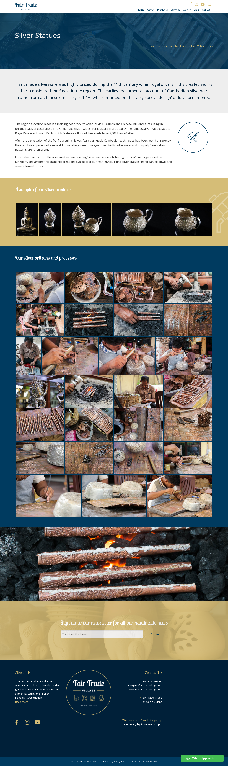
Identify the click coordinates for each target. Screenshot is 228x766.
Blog (196, 9)
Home (140, 9)
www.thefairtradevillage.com (145, 689)
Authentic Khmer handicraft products (176, 46)
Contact (206, 9)
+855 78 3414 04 (152, 681)
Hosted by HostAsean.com (143, 761)
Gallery (187, 9)
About (150, 9)
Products (162, 9)
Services (175, 9)
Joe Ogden (119, 761)
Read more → (23, 701)
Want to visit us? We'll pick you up (142, 720)
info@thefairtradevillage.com (145, 685)
